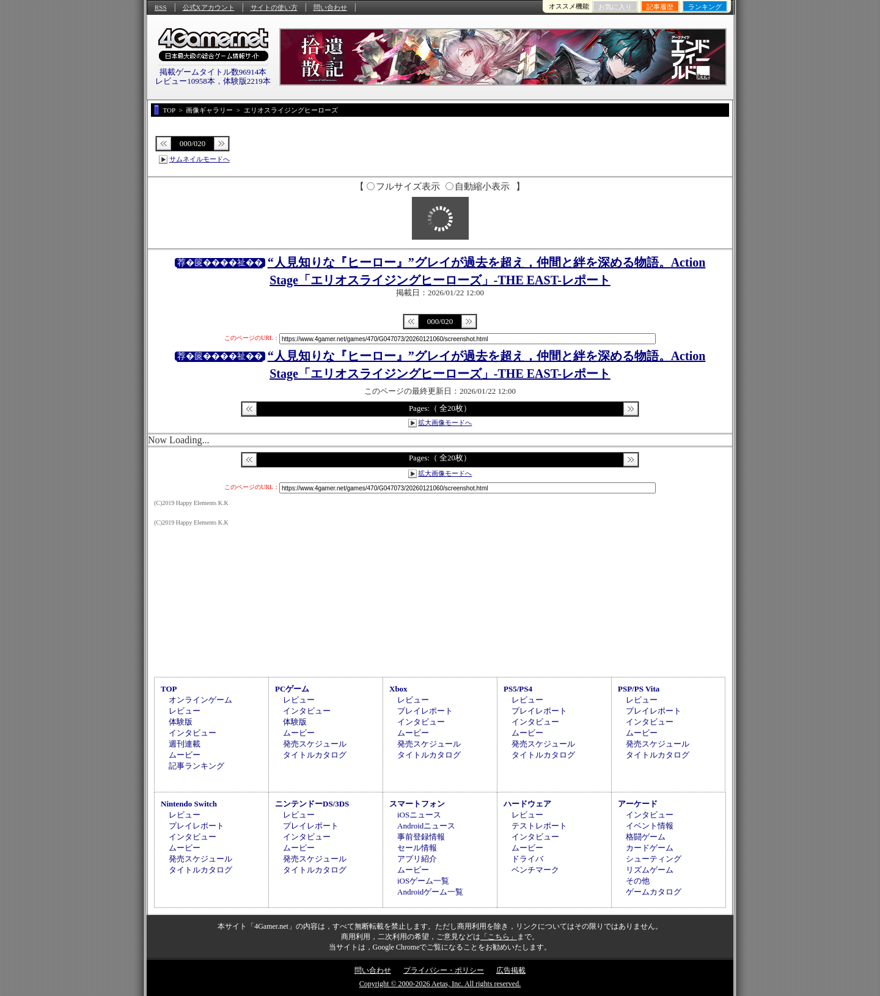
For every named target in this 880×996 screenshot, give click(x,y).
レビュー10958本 (185, 81)
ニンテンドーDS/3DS (312, 803)
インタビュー (192, 732)
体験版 (181, 721)
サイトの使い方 (274, 7)
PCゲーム (292, 688)
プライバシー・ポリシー (443, 970)
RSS (161, 7)
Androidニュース (426, 825)
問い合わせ (330, 7)
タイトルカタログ (314, 754)
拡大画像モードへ (445, 422)
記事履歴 (660, 6)
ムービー (184, 754)
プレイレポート (425, 710)
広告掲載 (511, 970)
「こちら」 (498, 936)
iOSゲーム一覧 (423, 880)
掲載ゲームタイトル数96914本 (213, 71)
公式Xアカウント (209, 7)
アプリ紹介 (417, 858)
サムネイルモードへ (199, 159)
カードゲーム (649, 847)
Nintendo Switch (189, 803)
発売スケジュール (314, 743)
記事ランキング (196, 765)
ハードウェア (527, 803)
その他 (638, 880)
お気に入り (615, 6)
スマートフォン (417, 803)
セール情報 (417, 847)
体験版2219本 (247, 81)
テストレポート (539, 825)
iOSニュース (419, 814)
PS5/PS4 (518, 688)
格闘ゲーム (646, 836)
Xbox (398, 688)
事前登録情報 (421, 836)
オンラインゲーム (200, 699)
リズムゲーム (649, 869)
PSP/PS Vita (638, 688)
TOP (169, 688)
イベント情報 (649, 825)
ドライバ (527, 858)
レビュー (184, 710)
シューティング (653, 858)
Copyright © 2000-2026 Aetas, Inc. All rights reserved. (440, 983)
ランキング (705, 6)
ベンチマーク (535, 869)
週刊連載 (184, 743)
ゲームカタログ (653, 891)
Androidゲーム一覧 (430, 891)
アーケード (638, 803)
